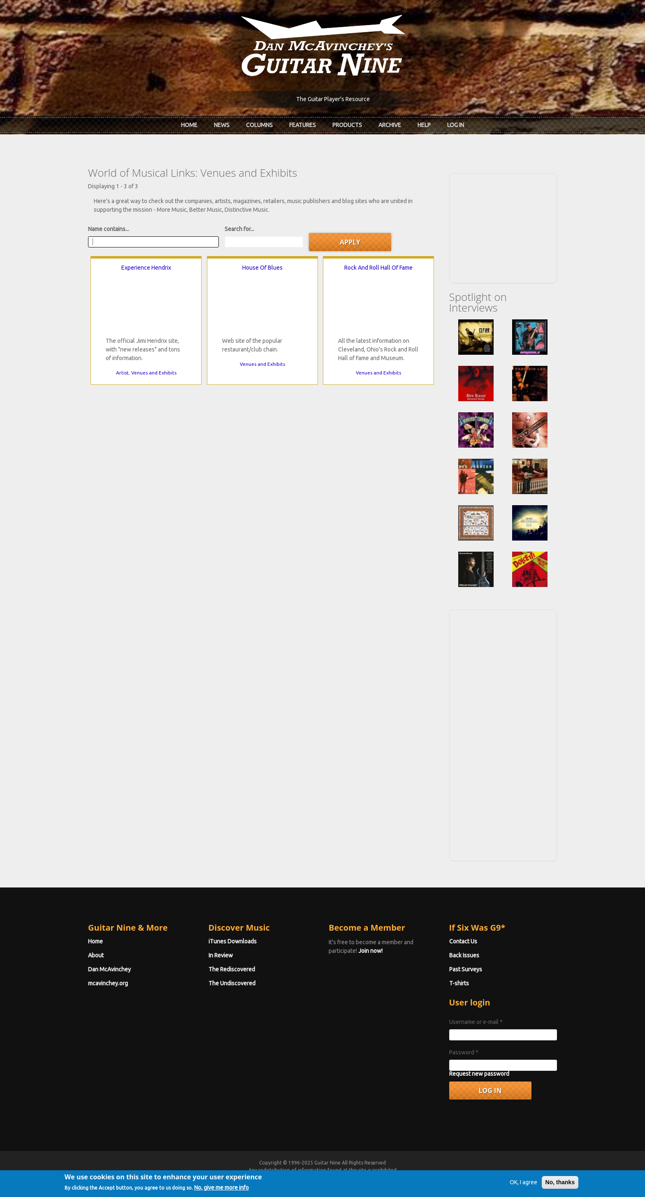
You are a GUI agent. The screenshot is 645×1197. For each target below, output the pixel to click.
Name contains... (108, 229)
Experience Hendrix (146, 267)
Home (189, 125)
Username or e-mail (476, 1022)
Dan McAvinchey (109, 969)
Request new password (479, 1073)
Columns (259, 125)
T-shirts (459, 983)
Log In (455, 125)
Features (302, 125)
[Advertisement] (503, 227)
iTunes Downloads (233, 941)
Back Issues (464, 955)
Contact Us (463, 941)
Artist (122, 372)
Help (424, 125)
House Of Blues (262, 267)
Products (347, 125)
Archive (389, 125)
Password (463, 1052)
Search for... (239, 229)
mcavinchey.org (108, 983)
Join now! (370, 950)
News (222, 125)
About (96, 955)
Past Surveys (465, 969)
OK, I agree (523, 1182)
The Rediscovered (232, 969)
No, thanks (560, 1182)
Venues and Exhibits (153, 372)
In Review (221, 955)
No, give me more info (221, 1187)
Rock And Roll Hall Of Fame (378, 267)
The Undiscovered (232, 983)
